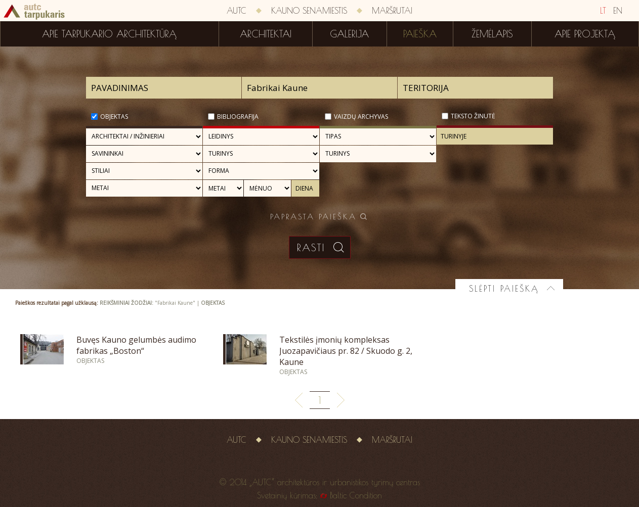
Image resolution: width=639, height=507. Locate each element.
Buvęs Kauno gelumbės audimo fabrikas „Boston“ (136, 345)
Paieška (420, 33)
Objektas (114, 116)
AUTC (236, 10)
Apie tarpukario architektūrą (109, 33)
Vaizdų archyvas (361, 116)
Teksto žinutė (473, 116)
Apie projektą (585, 33)
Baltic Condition (356, 495)
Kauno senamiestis (309, 10)
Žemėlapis (492, 33)
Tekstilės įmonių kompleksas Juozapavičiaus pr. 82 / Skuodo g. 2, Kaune (345, 350)
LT (603, 10)
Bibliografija (238, 116)
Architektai (265, 33)
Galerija (349, 33)
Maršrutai (392, 10)
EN (617, 10)
